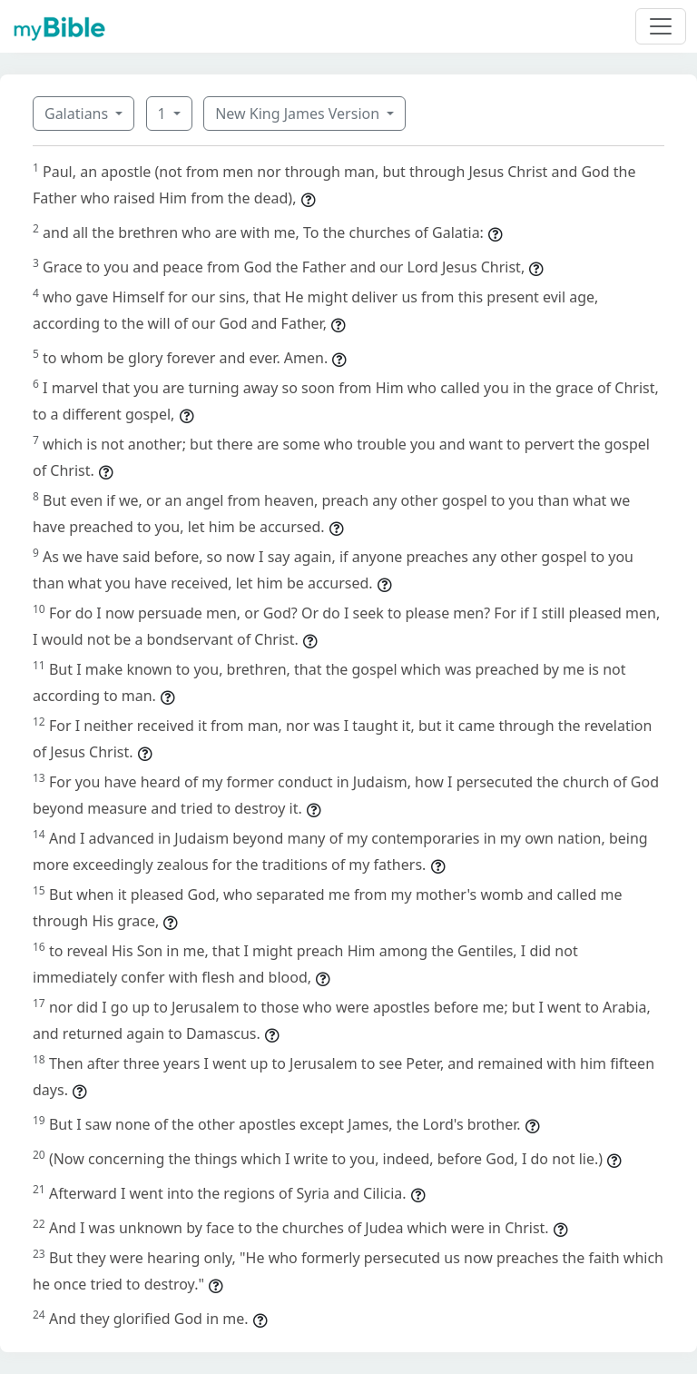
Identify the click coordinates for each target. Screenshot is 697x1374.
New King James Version (299, 114)
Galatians (78, 114)
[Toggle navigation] (660, 26)
